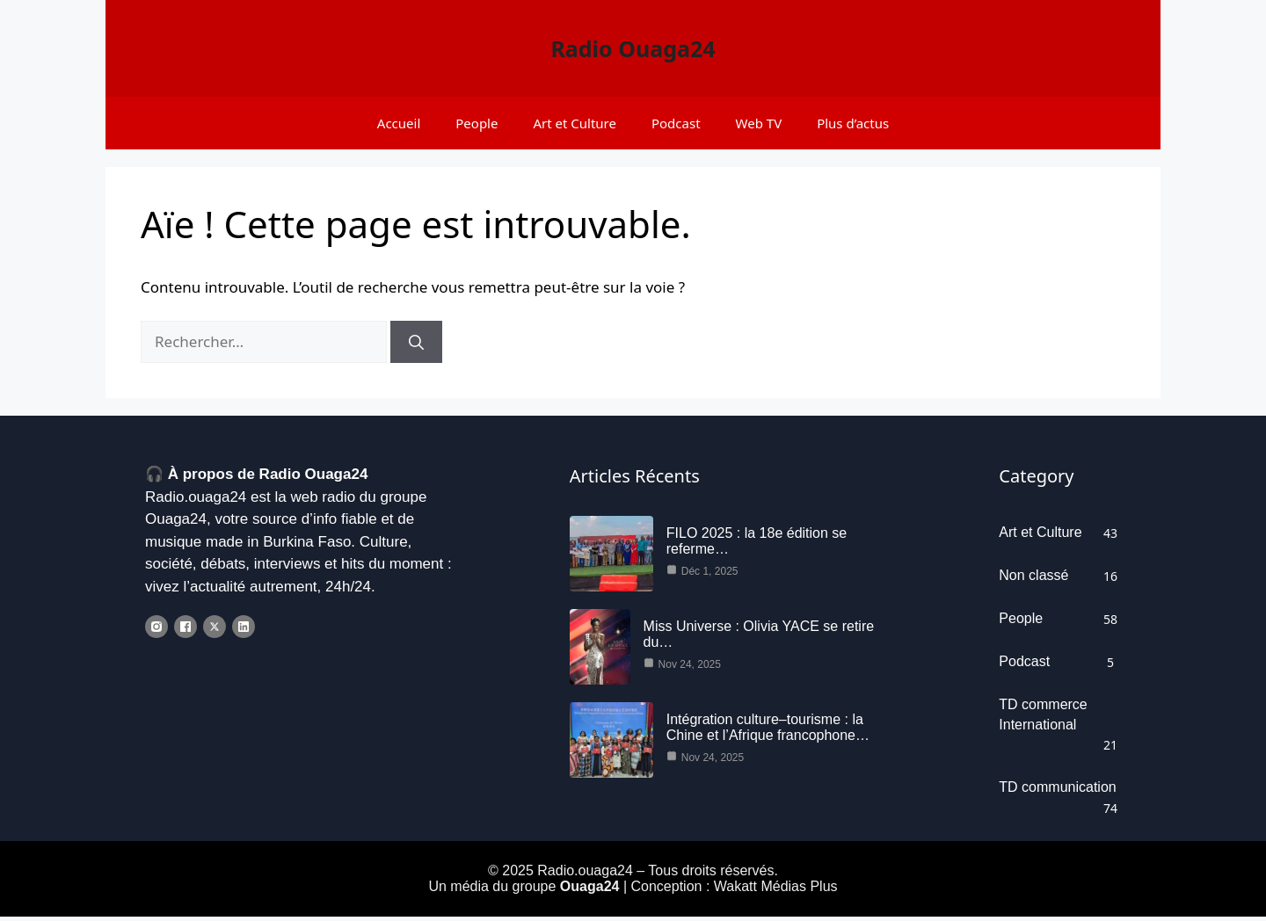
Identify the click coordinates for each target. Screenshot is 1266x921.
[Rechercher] (416, 342)
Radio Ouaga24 (632, 48)
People (476, 123)
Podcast (676, 123)
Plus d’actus (853, 123)
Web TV (759, 123)
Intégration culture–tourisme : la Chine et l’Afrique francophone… (767, 732)
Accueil (398, 123)
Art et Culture (574, 123)
